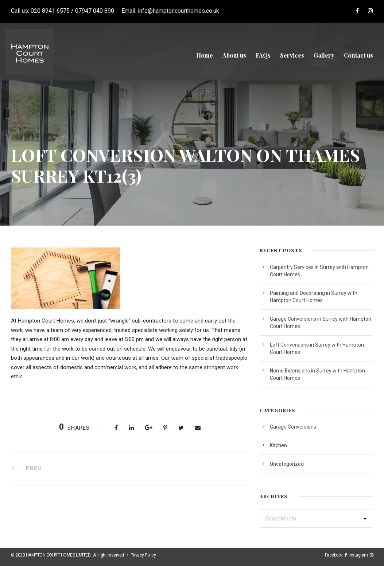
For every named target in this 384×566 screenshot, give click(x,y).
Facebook (335, 555)
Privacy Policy (143, 555)
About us (234, 55)
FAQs (263, 55)
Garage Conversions (293, 427)
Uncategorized (287, 464)
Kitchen (278, 445)
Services (292, 55)
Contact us (358, 55)
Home (204, 55)
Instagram (359, 555)
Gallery (324, 55)
